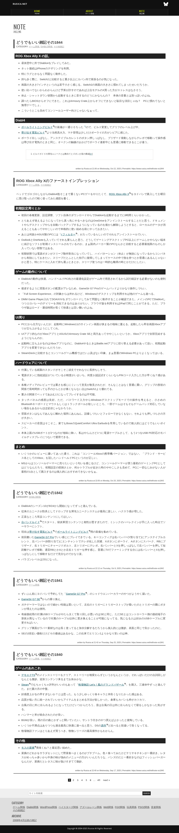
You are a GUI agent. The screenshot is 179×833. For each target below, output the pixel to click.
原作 (103, 725)
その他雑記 (59, 46)
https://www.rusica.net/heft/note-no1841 (148, 642)
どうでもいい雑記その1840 (39, 655)
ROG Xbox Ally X (119, 194)
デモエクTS (28, 674)
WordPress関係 (48, 807)
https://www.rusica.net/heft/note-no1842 (148, 568)
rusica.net (20, 3)
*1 (85, 126)
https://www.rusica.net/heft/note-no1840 (148, 770)
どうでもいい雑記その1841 (39, 580)
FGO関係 (120, 807)
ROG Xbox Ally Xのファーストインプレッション (57, 181)
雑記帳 (142, 14)
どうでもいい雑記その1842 (39, 493)
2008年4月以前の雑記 (25, 820)
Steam (25, 684)
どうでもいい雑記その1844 (39, 42)
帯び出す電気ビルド (33, 132)
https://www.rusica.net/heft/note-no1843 (148, 481)
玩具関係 (132, 807)
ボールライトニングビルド (37, 127)
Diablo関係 (46, 46)
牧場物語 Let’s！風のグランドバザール (101, 684)
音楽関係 (156, 807)
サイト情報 (89, 14)
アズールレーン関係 (91, 807)
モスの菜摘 (27, 747)
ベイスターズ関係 (68, 807)
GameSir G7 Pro (44, 537)
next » (106, 780)
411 (98, 780)
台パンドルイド (30, 522)
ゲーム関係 (34, 46)
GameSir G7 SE (30, 599)
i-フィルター (68, 234)
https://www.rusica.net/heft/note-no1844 (148, 169)
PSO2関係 (143, 807)
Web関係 (108, 807)
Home (37, 14)
